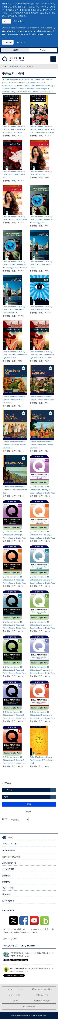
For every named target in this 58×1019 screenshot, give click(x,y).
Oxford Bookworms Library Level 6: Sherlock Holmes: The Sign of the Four (15, 354)
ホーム (5, 66)
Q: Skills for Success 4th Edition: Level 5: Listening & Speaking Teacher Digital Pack (42, 715)
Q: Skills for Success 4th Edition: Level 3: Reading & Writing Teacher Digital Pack (14, 670)
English (43, 50)
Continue (8, 42)
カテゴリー (9, 790)
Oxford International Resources (32, 82)
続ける (7, 21)
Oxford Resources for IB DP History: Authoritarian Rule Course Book (14, 399)
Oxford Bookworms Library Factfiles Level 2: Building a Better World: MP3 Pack (14, 129)
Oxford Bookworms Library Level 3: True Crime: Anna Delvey (41, 264)
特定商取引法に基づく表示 (42, 1001)
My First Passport (9, 85)
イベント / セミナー (11, 843)
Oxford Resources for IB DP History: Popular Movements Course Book (14, 444)
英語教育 (15, 66)
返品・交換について (29, 1007)
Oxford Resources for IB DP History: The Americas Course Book (15, 489)
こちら (11, 938)
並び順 (4, 819)
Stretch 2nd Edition (10, 82)
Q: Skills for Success (29, 92)
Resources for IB (46, 92)
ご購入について (9, 862)
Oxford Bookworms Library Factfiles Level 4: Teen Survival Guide (42, 760)
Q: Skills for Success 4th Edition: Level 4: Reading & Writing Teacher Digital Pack (14, 715)
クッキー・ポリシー (15, 995)
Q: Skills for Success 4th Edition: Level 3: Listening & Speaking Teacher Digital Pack (42, 625)
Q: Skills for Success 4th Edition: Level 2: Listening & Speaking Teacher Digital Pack (42, 580)
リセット (29, 811)
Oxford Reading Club (10, 92)
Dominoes (29, 79)
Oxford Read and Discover (13, 88)
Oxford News (8, 850)
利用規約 (15, 1001)
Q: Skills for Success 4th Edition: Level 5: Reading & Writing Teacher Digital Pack (14, 760)
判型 (6, 797)
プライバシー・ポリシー (15, 989)
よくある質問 (8, 869)
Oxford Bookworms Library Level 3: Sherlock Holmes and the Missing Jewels (42, 219)
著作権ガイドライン (42, 995)
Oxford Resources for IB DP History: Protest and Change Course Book (41, 444)
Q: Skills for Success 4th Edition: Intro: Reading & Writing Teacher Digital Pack (14, 535)
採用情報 (6, 881)
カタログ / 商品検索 (11, 856)
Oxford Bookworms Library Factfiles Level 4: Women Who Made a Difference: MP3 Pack (42, 129)
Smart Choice (23, 85)
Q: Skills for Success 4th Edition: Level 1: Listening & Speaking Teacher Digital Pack (42, 535)
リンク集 (6, 894)
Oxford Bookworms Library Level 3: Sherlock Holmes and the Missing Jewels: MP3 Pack (15, 264)
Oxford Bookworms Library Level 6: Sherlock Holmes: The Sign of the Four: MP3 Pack (42, 354)
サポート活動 (8, 888)
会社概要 (6, 875)
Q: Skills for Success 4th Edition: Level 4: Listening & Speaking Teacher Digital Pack (42, 670)
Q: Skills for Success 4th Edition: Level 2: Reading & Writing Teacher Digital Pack (14, 625)
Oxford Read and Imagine (36, 88)
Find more (20, 42)
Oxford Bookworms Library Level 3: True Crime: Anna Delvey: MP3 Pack (14, 309)
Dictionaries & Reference (12, 79)
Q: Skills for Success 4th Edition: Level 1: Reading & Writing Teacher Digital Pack (14, 580)
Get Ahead (39, 79)
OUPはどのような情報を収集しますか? (44, 989)
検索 (29, 804)
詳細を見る (18, 21)
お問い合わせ (8, 900)
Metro (48, 79)
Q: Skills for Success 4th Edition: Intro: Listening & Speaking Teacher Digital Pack (42, 489)
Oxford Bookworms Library (42, 85)
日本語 (15, 50)
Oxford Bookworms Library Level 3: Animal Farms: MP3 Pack (14, 174)
